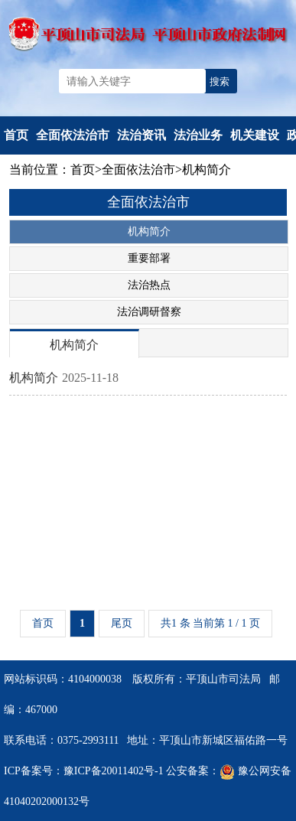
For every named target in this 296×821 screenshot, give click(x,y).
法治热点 (149, 285)
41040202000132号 (46, 801)
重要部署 (149, 258)
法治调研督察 (149, 312)
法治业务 (198, 135)
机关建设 (254, 135)
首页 (16, 135)
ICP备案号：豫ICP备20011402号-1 (84, 771)
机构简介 (206, 169)
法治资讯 (141, 135)
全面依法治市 (72, 135)
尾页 (121, 623)
